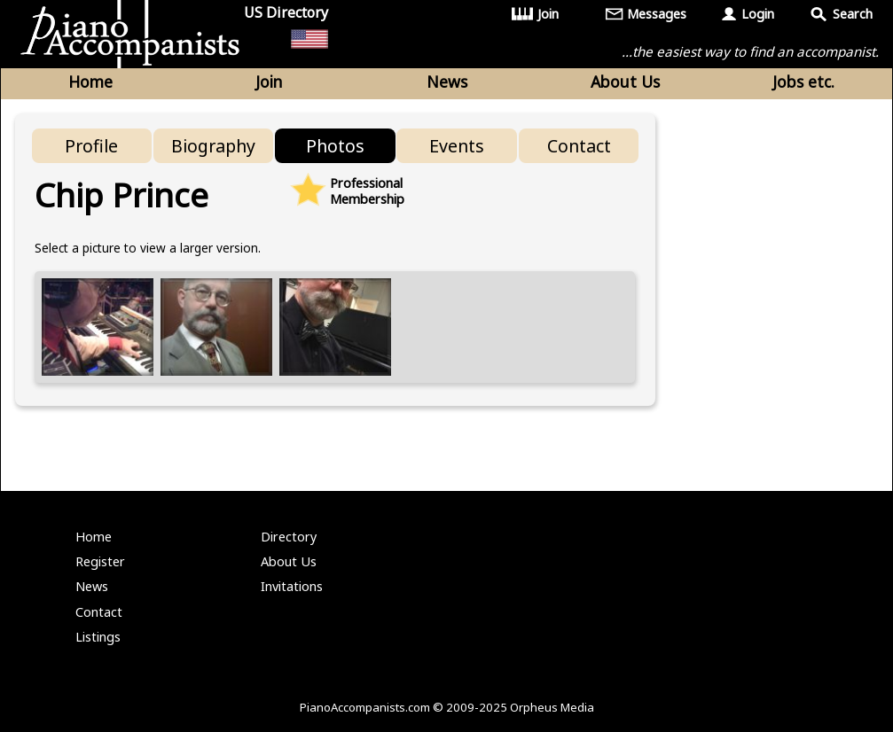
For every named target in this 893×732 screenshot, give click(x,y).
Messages (656, 13)
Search (853, 13)
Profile (91, 146)
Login (757, 13)
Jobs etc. (803, 81)
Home (90, 81)
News (447, 81)
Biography (213, 146)
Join (548, 13)
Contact (579, 146)
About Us (625, 81)
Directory (289, 536)
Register (100, 561)
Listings (98, 636)
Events (456, 146)
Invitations (292, 586)
